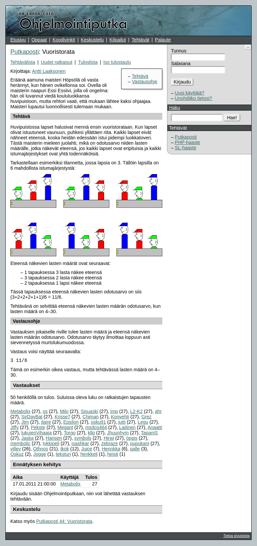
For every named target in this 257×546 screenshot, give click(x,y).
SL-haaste (185, 147)
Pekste (38, 428)
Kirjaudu (182, 82)
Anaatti (155, 428)
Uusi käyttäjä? (189, 93)
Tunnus (178, 50)
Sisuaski (89, 412)
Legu (143, 422)
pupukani (139, 444)
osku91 (98, 422)
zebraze (109, 444)
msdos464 (96, 428)
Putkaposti (186, 137)
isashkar (80, 444)
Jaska (27, 438)
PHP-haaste (187, 142)
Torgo (70, 433)
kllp (91, 433)
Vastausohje (144, 81)
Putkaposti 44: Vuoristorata (64, 522)
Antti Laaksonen (49, 71)
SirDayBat (31, 417)
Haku (174, 107)
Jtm (25, 422)
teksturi (63, 454)
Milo (64, 412)
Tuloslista (88, 62)
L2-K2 (136, 412)
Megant (65, 428)
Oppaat (39, 39)
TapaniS (149, 433)
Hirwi (109, 438)
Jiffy (14, 428)
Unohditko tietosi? (193, 98)
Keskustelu (92, 39)
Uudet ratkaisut (56, 62)
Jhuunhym (118, 433)
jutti (121, 422)
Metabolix (20, 412)
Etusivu (18, 39)
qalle (135, 449)
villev (15, 449)
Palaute (163, 39)
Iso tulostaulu (117, 62)
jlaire (46, 422)
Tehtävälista (22, 62)
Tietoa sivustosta (236, 536)
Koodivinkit (64, 39)
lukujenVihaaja (36, 433)
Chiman (91, 417)
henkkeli (88, 454)
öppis (131, 438)
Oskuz (17, 454)
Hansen (54, 438)
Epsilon (71, 422)
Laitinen (127, 428)
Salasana (180, 63)
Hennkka (111, 449)
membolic (20, 444)
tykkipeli (50, 444)
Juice (86, 449)
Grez (146, 417)
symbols (82, 438)
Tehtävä (140, 76)
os (45, 412)
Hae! (232, 117)
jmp (114, 412)
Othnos (40, 449)
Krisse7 (62, 417)
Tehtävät (140, 39)
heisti (112, 454)
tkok (64, 449)
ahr (158, 412)
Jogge (39, 454)
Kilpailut (117, 39)
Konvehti (120, 417)
